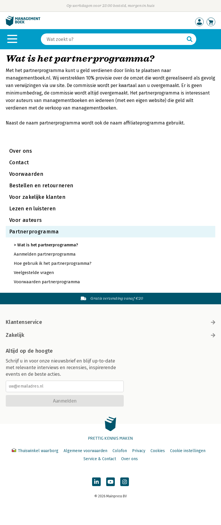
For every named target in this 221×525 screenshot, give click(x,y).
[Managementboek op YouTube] (110, 481)
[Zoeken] (113, 39)
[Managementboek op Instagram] (124, 481)
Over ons (20, 151)
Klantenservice (110, 322)
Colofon (120, 450)
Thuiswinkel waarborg (36, 450)
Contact (19, 162)
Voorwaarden (26, 174)
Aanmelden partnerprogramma (45, 254)
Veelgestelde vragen (34, 272)
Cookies (157, 450)
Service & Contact (99, 458)
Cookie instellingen (187, 450)
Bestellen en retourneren (41, 185)
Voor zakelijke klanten (37, 197)
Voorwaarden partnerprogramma (47, 281)
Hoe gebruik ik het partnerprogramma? (53, 263)
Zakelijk (110, 335)
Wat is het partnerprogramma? (47, 245)
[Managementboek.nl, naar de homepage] (23, 24)
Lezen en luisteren (32, 208)
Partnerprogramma (34, 231)
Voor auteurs (25, 220)
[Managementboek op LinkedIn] (96, 481)
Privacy (138, 450)
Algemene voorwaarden (85, 450)
